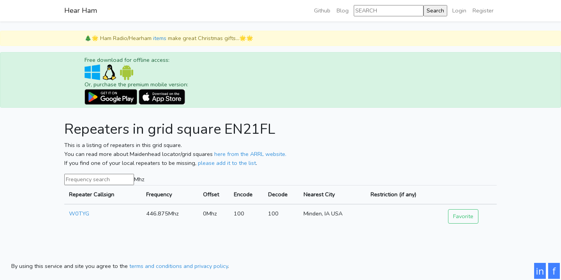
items (159, 38)
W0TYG (79, 213)
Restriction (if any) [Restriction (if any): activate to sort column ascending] (393, 194)
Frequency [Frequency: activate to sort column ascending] (159, 194)
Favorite (463, 216)
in (540, 270)
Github (322, 10)
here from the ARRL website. (250, 154)
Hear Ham (80, 10)
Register (483, 10)
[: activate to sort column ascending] (470, 195)
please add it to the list (227, 163)
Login (459, 10)
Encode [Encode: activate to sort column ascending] (243, 194)
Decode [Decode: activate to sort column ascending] (278, 194)
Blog (343, 10)
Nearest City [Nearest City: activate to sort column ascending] (319, 194)
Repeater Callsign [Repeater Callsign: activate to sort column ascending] (91, 194)
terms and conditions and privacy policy (178, 266)
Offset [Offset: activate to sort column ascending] (211, 194)
